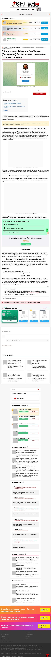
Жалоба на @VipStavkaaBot (23, 588)
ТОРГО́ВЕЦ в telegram (34, 312)
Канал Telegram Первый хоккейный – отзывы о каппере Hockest (38, 373)
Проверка (3, 634)
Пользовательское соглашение (8, 654)
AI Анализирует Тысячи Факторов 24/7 (12, 29)
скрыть (14, 98)
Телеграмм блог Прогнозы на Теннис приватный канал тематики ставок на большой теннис (26, 507)
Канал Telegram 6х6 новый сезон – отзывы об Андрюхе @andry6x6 (27, 570)
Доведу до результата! (44, 313)
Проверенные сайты (30, 632)
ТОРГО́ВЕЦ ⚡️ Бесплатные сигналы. (27, 421)
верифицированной (11, 115)
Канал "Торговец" (11, 34)
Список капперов (4, 636)
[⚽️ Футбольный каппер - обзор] (15, 438)
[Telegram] (23, 318)
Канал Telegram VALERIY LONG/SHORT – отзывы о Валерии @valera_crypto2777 (26, 449)
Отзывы (33, 91)
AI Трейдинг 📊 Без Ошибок (25, 407)
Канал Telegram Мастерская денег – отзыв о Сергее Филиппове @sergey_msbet (27, 556)
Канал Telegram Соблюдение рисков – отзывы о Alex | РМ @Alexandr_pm (25, 539)
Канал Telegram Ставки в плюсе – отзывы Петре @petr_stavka (26, 518)
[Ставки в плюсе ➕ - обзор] (15, 430)
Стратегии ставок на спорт (6, 638)
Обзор (33, 409)
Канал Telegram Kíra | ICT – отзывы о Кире (27, 471)
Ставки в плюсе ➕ (22, 428)
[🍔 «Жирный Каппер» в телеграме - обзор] (15, 416)
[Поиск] (38, 387)
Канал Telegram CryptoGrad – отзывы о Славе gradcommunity (39, 359)
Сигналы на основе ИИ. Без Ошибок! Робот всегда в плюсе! (23, 313)
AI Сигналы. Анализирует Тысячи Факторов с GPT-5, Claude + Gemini (11, 312)
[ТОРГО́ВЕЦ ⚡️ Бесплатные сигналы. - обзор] (15, 423)
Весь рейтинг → (46, 305)
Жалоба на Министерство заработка (25, 596)
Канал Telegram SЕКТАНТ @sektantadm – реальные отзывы (26, 464)
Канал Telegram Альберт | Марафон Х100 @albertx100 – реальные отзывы (26, 456)
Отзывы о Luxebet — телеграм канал (21, 528)
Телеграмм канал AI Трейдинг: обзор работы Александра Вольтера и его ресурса (25, 485)
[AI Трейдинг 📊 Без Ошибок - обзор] (15, 409)
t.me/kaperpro (20, 396)
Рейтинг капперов (5, 632)
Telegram (9, 318)
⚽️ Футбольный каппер (23, 436)
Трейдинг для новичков (12, 40)
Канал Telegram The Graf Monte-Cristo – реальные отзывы (14, 373)
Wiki (26, 636)
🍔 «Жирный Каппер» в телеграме (27, 414)
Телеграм (45, 22)
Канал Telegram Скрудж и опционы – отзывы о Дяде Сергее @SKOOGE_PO (14, 359)
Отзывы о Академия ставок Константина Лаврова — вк (24, 496)
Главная (2, 629)
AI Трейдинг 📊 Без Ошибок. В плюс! (14, 23)
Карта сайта (20, 654)
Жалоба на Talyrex (21, 582)
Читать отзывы (26, 241)
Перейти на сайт (42, 91)
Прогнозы (28, 629)
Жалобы (28, 634)
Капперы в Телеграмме (25, 14)
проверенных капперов (34, 290)
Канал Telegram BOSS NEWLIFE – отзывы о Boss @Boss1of (27, 562)
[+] (22, 337)
